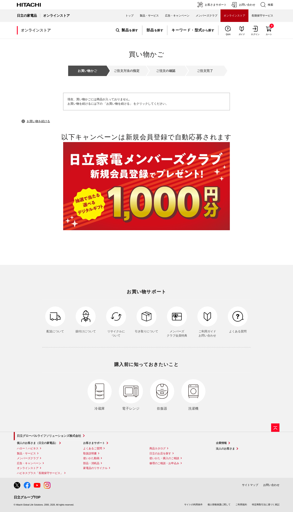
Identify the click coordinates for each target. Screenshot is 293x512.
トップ (129, 15)
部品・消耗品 (91, 463)
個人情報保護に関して (219, 504)
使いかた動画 (91, 458)
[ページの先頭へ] (275, 427)
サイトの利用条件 (193, 504)
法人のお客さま (225, 448)
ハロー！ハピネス (28, 448)
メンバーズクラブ (206, 15)
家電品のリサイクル (95, 468)
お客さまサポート (94, 443)
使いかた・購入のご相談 (164, 458)
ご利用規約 (241, 504)
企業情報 (221, 443)
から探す (193, 30)
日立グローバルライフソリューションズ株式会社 (49, 435)
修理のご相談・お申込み (164, 463)
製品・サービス (26, 453)
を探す (127, 30)
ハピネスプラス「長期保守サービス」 (40, 473)
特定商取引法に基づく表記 (265, 504)
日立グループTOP (27, 497)
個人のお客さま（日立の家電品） (37, 443)
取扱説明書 (90, 453)
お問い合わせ (271, 485)
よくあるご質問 (92, 448)
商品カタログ (157, 448)
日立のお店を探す (160, 453)
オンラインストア (28, 468)
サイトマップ (250, 485)
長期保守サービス (262, 15)
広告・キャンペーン (29, 463)
